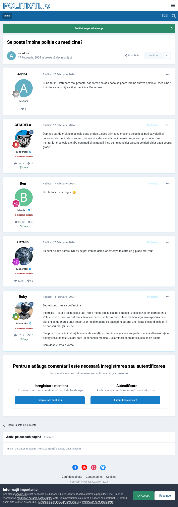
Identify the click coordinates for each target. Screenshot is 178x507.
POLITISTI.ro (26, 5)
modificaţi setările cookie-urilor (34, 497)
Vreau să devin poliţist (58, 57)
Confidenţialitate (72, 476)
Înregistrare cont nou (50, 400)
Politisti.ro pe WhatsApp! (89, 28)
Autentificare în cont (125, 400)
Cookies (111, 476)
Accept (143, 495)
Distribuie (132, 55)
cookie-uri (21, 493)
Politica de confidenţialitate (97, 501)
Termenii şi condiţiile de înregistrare (58, 501)
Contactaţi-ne (94, 476)
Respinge (165, 495)
